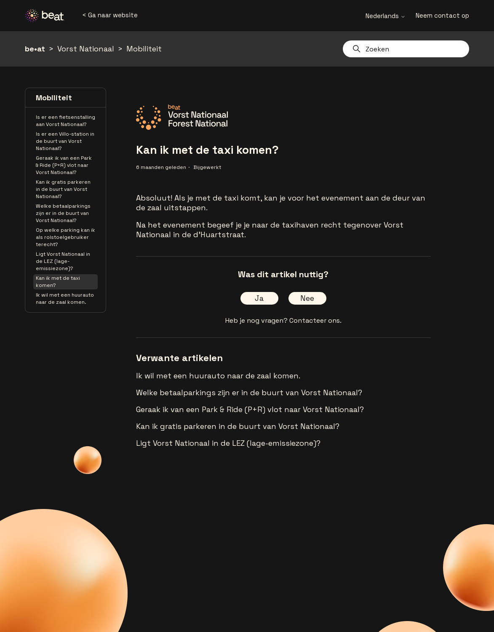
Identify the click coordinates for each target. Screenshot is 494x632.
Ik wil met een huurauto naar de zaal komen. (65, 298)
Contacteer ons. (315, 320)
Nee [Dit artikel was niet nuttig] (307, 298)
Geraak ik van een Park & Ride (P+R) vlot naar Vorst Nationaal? (64, 165)
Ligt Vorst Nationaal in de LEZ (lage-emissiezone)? (63, 261)
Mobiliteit (144, 49)
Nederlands (386, 15)
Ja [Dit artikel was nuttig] (259, 298)
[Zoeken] (406, 48)
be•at (35, 49)
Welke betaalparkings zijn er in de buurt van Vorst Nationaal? (63, 213)
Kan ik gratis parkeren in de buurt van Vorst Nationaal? (63, 189)
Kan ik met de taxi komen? (58, 282)
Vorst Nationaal (85, 49)
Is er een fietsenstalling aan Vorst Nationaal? (65, 121)
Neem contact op (442, 15)
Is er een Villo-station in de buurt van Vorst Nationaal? (65, 141)
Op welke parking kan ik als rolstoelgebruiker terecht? (65, 237)
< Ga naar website (110, 15)
